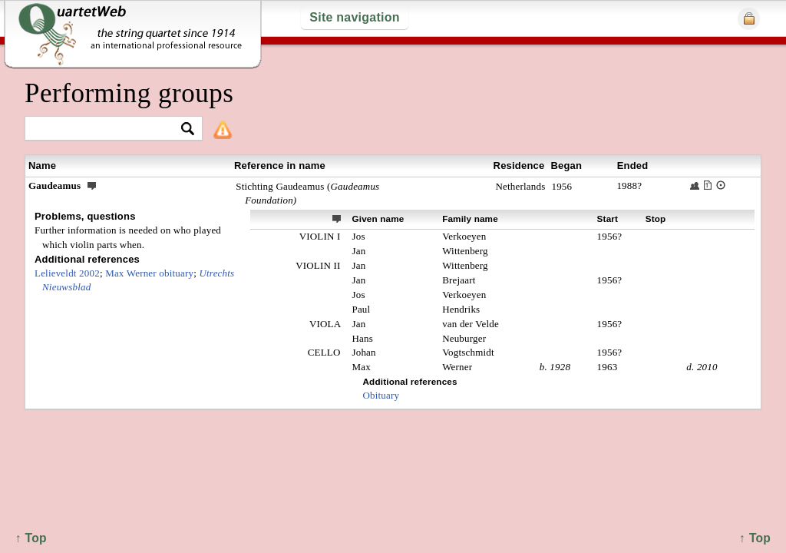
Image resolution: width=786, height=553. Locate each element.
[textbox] (107, 129)
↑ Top (755, 538)
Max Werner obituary (149, 273)
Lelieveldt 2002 (67, 273)
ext (337, 218)
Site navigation (354, 17)
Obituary (380, 395)
